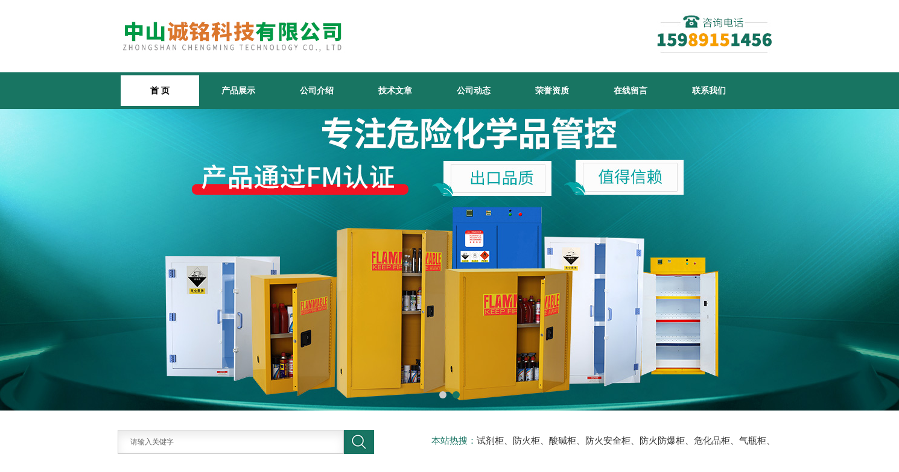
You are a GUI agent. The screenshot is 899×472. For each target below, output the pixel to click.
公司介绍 (317, 90)
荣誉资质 (552, 90)
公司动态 (474, 90)
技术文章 (395, 90)
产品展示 (238, 90)
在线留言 (630, 90)
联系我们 (709, 90)
